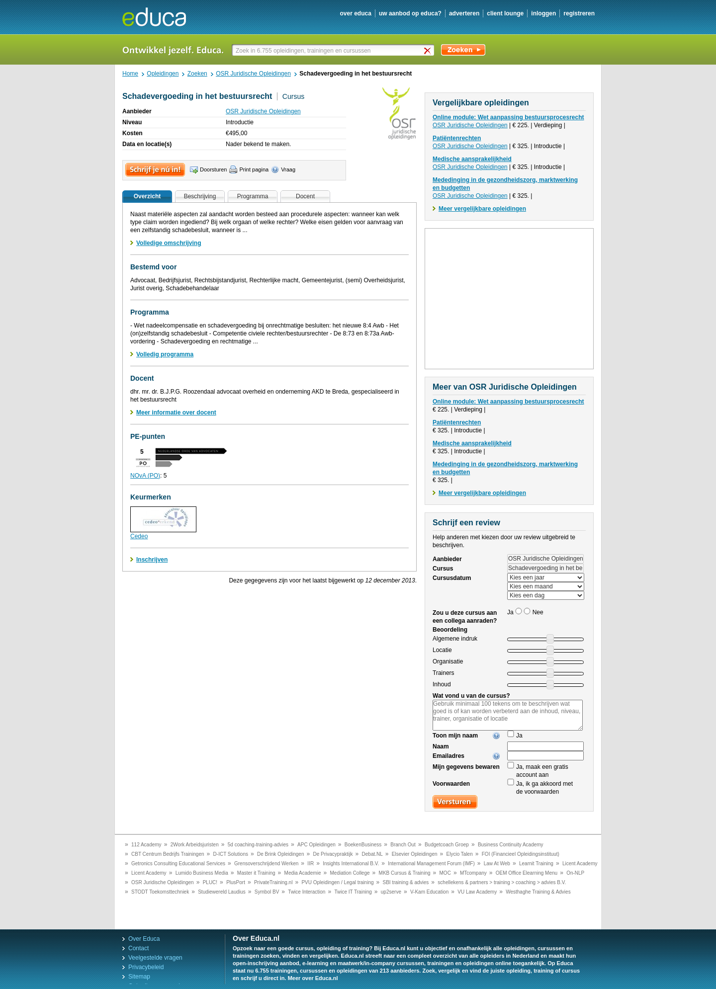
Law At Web (497, 863)
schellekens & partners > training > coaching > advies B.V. (502, 882)
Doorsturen (213, 169)
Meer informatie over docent (176, 412)
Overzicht (147, 196)
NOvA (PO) (145, 475)
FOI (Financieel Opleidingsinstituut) (520, 854)
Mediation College (350, 873)
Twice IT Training (352, 892)
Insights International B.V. (351, 863)
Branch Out (403, 844)
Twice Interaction (306, 892)
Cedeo (139, 536)
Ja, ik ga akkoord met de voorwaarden (544, 787)
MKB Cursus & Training (405, 873)
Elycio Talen (460, 854)
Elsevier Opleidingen (415, 854)
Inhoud (442, 684)
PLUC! (210, 882)
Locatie (442, 650)
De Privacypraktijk (333, 854)
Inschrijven (152, 559)
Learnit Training (536, 863)
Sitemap (139, 976)
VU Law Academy (477, 892)
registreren (579, 13)
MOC (445, 873)
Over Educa (144, 938)
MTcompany (473, 873)
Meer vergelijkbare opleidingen (482, 208)
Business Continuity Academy (510, 844)
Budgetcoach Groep (447, 844)
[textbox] (334, 50)
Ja (519, 735)
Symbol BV (267, 892)
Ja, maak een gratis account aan (542, 770)
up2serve (391, 892)
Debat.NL (372, 854)
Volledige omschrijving (168, 243)
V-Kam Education (429, 892)
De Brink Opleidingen (280, 854)
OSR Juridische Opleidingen (263, 111)
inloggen (543, 13)
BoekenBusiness (363, 844)
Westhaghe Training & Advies (538, 892)
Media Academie (302, 873)
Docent (305, 196)
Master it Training (256, 873)
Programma (252, 196)
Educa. (161, 16)
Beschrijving (200, 196)
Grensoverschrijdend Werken (266, 863)
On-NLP (575, 873)
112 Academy (146, 844)
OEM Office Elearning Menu (526, 873)
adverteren (464, 13)
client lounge (505, 13)
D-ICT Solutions (230, 854)
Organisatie (448, 661)
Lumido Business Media (202, 873)
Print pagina (253, 169)
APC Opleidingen (316, 844)
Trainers (443, 672)
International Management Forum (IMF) (431, 863)
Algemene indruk (455, 638)
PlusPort (235, 882)
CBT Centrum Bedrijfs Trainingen (167, 854)
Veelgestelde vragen (155, 957)
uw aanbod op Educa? (410, 13)
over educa (355, 13)
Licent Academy (580, 863)
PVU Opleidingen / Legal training (337, 882)
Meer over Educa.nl (313, 978)
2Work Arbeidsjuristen (195, 844)
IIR (310, 863)
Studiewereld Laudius (222, 892)
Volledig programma (164, 354)
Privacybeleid (146, 967)
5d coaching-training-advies (258, 844)
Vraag (288, 169)
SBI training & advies (406, 882)
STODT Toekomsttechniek (160, 892)
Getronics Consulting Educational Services (178, 863)
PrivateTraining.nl (273, 882)
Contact (138, 948)
